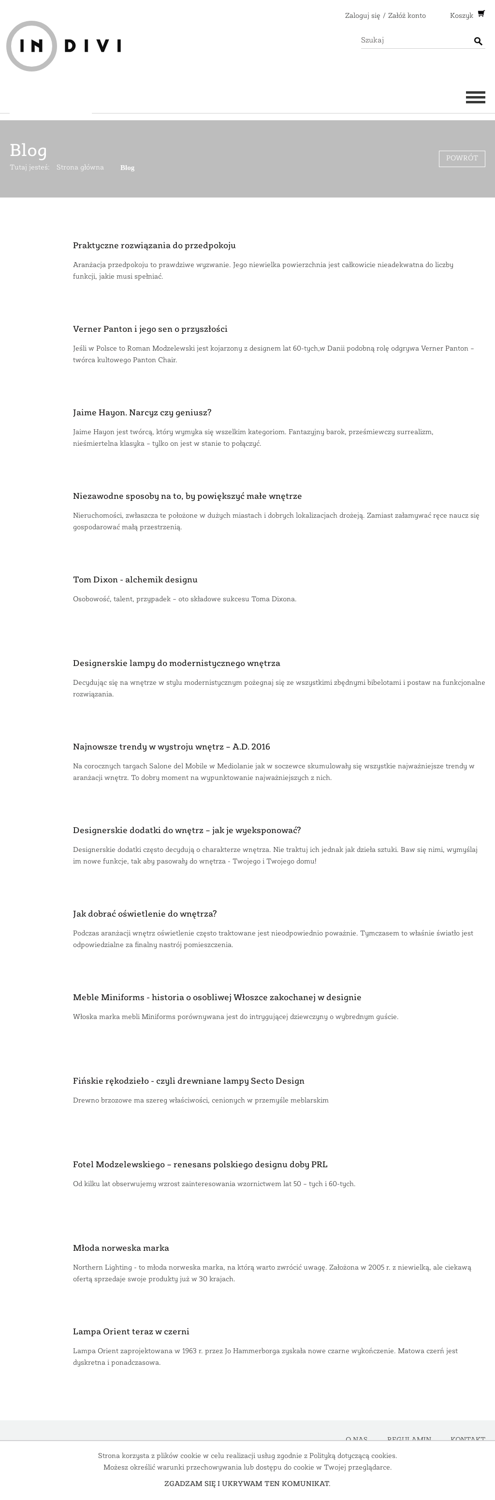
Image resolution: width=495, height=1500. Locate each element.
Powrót (462, 158)
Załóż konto (407, 16)
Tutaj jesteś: (30, 167)
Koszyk (462, 16)
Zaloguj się (362, 16)
